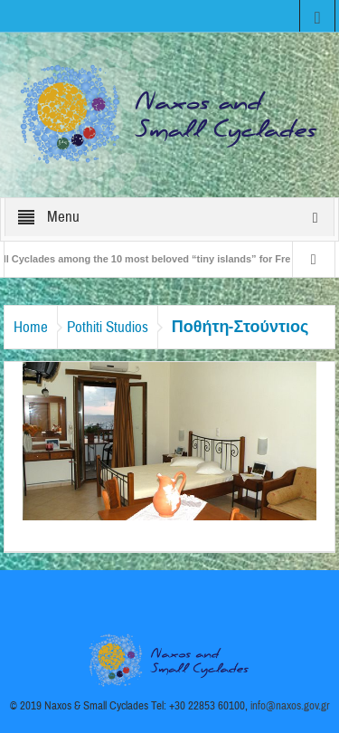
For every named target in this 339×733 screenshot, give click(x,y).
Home (31, 327)
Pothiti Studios (107, 327)
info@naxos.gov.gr (290, 706)
